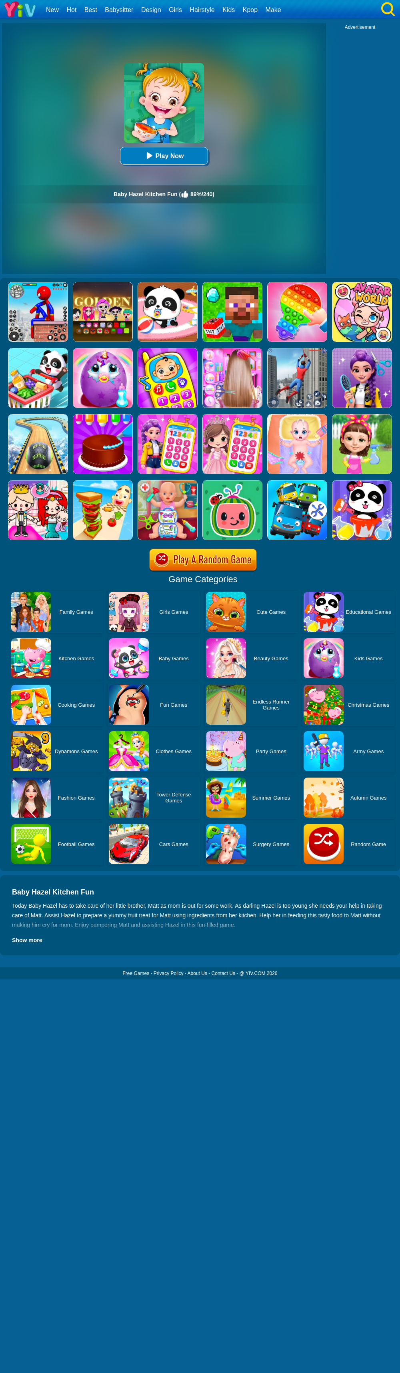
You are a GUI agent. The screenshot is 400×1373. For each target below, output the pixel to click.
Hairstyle (202, 9)
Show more (27, 940)
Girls (175, 9)
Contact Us (223, 973)
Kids (228, 9)
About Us (197, 973)
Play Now (164, 156)
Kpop (250, 9)
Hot (71, 9)
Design (151, 9)
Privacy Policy (169, 973)
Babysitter (119, 9)
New (52, 9)
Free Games (135, 973)
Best (90, 9)
